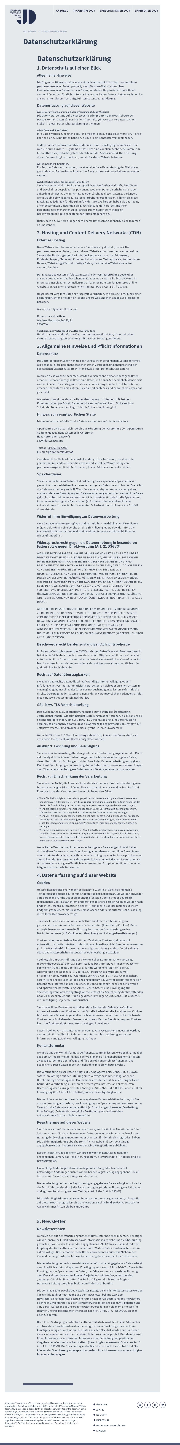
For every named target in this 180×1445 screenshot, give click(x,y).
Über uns (101, 1404)
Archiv (100, 1409)
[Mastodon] (162, 1405)
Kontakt (101, 1414)
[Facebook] (147, 1405)
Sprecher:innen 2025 (115, 11)
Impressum (102, 1420)
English (101, 1430)
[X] (155, 1405)
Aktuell (64, 11)
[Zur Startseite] (22, 16)
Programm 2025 (85, 11)
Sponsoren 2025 (146, 11)
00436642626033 (57, 448)
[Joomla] (140, 1405)
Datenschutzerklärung (110, 1425)
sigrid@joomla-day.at (59, 452)
